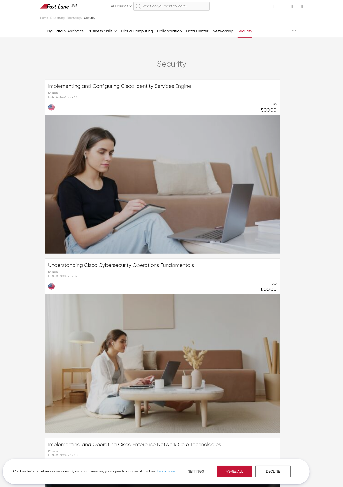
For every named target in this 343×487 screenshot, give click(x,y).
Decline (224, 467)
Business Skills (102, 30)
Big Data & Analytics (65, 31)
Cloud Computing (137, 31)
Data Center (197, 31)
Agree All (185, 467)
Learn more (61, 469)
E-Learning (59, 17)
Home (44, 17)
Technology (77, 17)
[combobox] (171, 6)
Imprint (259, 476)
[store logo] (58, 6)
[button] (282, 476)
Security (245, 31)
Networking (223, 31)
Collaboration (169, 31)
